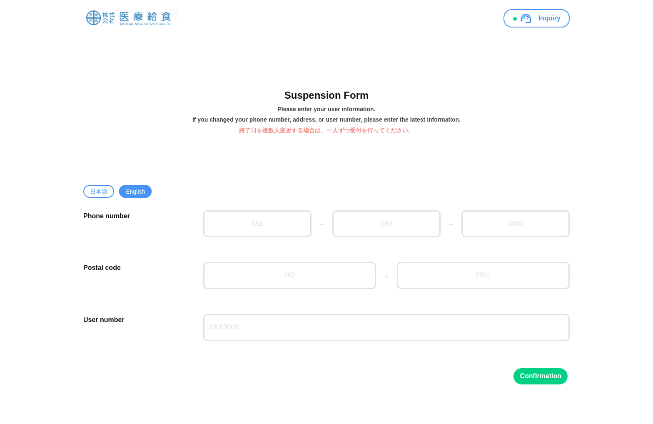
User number (104, 319)
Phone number (106, 215)
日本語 (98, 191)
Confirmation (540, 375)
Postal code (102, 267)
